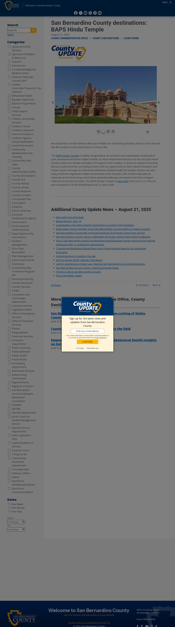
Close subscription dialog (113, 297)
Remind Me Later (93, 348)
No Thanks (80, 348)
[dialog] (87, 324)
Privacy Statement (100, 337)
